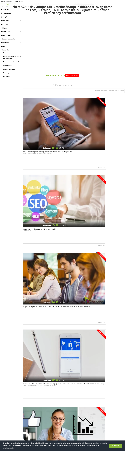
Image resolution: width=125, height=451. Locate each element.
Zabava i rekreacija (8, 39)
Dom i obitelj (6, 35)
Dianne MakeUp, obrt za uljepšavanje (68, 360)
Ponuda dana (6, 13)
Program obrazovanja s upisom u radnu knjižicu (12, 57)
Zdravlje (4, 24)
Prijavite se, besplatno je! (85, 372)
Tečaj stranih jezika (8, 53)
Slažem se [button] (115, 446)
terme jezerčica (89, 6)
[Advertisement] (74, 397)
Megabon (5, 17)
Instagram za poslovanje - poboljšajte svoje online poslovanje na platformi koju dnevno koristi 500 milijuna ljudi (39, 119)
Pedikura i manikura (9, 69)
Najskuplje (110, 94)
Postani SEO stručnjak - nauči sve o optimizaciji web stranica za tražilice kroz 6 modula (72, 118)
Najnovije (94, 94)
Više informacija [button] (8, 448)
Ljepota (4, 28)
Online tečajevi (7, 65)
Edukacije (5, 50)
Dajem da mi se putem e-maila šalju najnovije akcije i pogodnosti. (74, 378)
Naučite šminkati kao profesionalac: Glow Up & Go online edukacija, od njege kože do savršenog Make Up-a (74, 345)
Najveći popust (118, 94)
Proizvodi (5, 43)
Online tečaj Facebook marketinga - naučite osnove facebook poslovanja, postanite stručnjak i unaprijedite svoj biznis (107, 232)
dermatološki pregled (54, 6)
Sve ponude (6, 76)
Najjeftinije (102, 94)
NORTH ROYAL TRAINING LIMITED (33, 134)
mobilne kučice (81, 6)
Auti (3, 46)
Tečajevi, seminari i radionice (11, 62)
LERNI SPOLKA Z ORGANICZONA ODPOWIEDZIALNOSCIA (73, 247)
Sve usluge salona (8, 73)
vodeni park (45, 6)
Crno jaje (5, 9)
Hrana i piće (5, 31)
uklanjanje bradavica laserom (68, 6)
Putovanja (5, 21)
